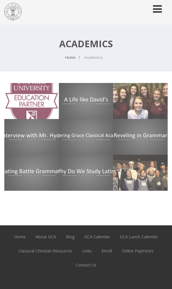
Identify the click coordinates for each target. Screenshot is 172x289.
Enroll (107, 251)
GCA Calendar (97, 236)
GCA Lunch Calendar (139, 236)
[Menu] (157, 9)
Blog (70, 236)
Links (87, 251)
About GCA (45, 236)
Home (20, 236)
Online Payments (138, 251)
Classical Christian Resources (45, 251)
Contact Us (86, 265)
